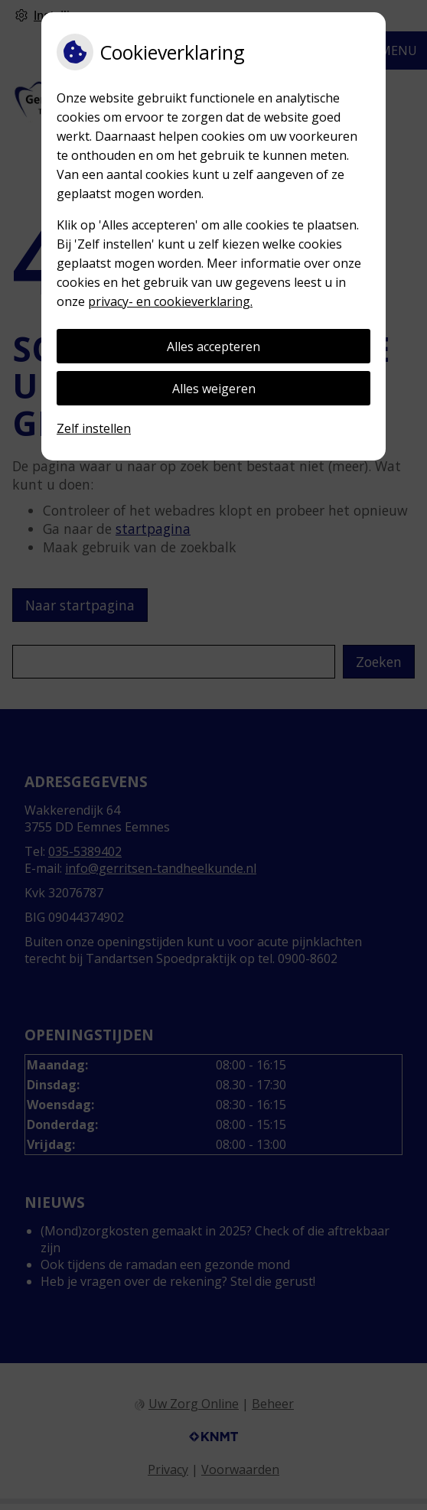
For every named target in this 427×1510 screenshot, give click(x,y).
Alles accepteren (213, 346)
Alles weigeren (214, 388)
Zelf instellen (94, 428)
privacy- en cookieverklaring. (170, 301)
